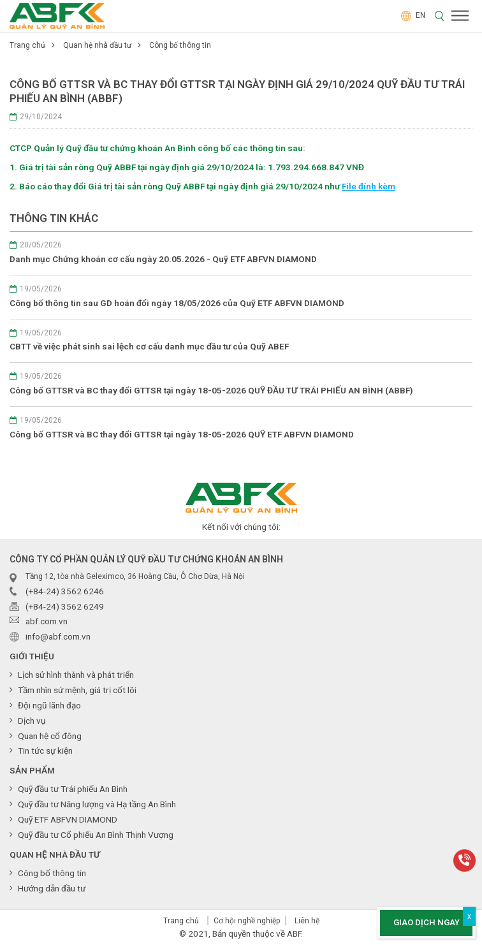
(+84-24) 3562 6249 (65, 606)
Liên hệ (307, 920)
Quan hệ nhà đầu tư (97, 45)
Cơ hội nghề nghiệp (247, 920)
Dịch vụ (32, 720)
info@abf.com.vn (58, 636)
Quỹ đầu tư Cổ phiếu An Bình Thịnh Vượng (95, 835)
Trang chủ (27, 45)
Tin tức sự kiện (45, 750)
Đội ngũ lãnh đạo (49, 705)
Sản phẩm (32, 770)
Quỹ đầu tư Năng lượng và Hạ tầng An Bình (97, 804)
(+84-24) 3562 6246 (65, 591)
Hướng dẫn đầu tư (51, 888)
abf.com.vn (47, 621)
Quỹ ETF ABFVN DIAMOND (67, 819)
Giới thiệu (32, 656)
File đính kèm (368, 186)
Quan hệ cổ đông (50, 736)
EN (413, 16)
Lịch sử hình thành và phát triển (76, 675)
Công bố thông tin (180, 45)
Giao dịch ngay (426, 922)
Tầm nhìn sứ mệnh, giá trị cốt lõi (77, 690)
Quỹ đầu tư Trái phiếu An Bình (73, 789)
